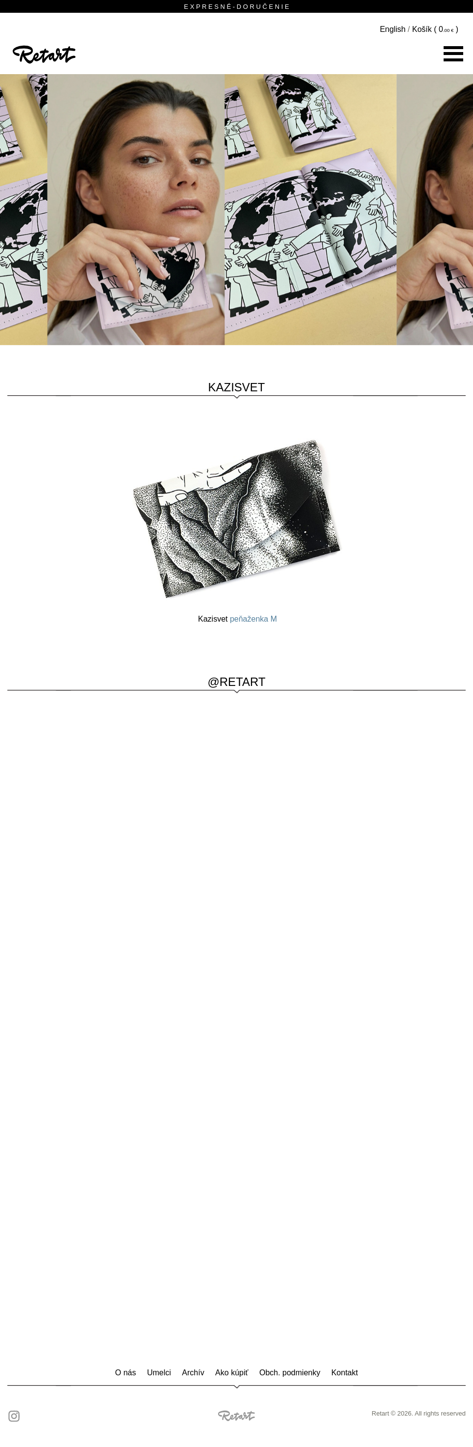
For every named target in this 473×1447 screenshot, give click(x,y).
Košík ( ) (435, 29)
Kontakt (344, 1372)
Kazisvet (236, 387)
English (392, 29)
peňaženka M (253, 619)
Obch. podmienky (290, 1372)
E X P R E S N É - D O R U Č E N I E (236, 6)
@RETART (236, 681)
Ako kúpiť (231, 1372)
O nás (125, 1372)
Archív (193, 1372)
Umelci (159, 1372)
